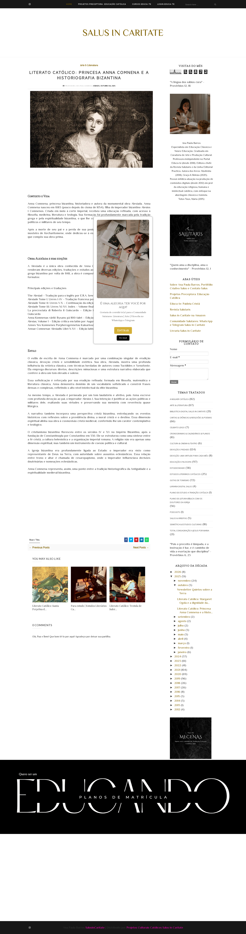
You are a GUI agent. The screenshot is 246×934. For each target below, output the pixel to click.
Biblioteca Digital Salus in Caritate (188, 411)
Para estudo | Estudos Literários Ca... (89, 608)
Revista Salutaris (180, 309)
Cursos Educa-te (141, 4)
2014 (177, 700)
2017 (177, 687)
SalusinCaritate (95, 927)
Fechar (123, 338)
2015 (177, 696)
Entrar (123, 330)
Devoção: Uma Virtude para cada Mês (189, 455)
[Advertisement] (74, 854)
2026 (178, 571)
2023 (178, 660)
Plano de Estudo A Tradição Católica (189, 492)
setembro (184, 616)
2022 (178, 665)
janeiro (182, 652)
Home (69, 4)
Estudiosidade (177, 468)
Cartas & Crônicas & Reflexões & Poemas (191, 417)
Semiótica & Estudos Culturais (186, 524)
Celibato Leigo (177, 427)
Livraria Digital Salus (181, 486)
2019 (177, 678)
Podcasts (175, 512)
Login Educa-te (166, 4)
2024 (178, 656)
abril (181, 638)
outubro (183, 585)
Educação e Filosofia (180, 461)
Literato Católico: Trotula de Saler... (125, 608)
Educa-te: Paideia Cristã (185, 303)
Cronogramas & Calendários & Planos (190, 433)
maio (181, 634)
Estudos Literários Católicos (185, 474)
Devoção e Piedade (179, 449)
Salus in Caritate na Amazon (187, 315)
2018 (177, 683)
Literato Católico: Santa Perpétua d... (45, 608)
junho (182, 630)
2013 (177, 705)
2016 (177, 691)
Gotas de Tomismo (179, 480)
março (182, 643)
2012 (177, 709)
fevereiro (184, 647)
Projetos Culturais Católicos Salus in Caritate (155, 927)
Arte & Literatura (89, 65)
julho (181, 625)
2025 (178, 576)
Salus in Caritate (123, 33)
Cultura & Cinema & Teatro (183, 443)
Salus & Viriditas (178, 518)
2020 (178, 674)
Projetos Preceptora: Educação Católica (102, 4)
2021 (177, 669)
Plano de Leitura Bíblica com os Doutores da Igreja (186, 500)
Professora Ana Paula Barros (78, 86)
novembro (184, 580)
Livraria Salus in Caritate (185, 330)
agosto (182, 621)
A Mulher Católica (179, 399)
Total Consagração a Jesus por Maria (189, 530)
